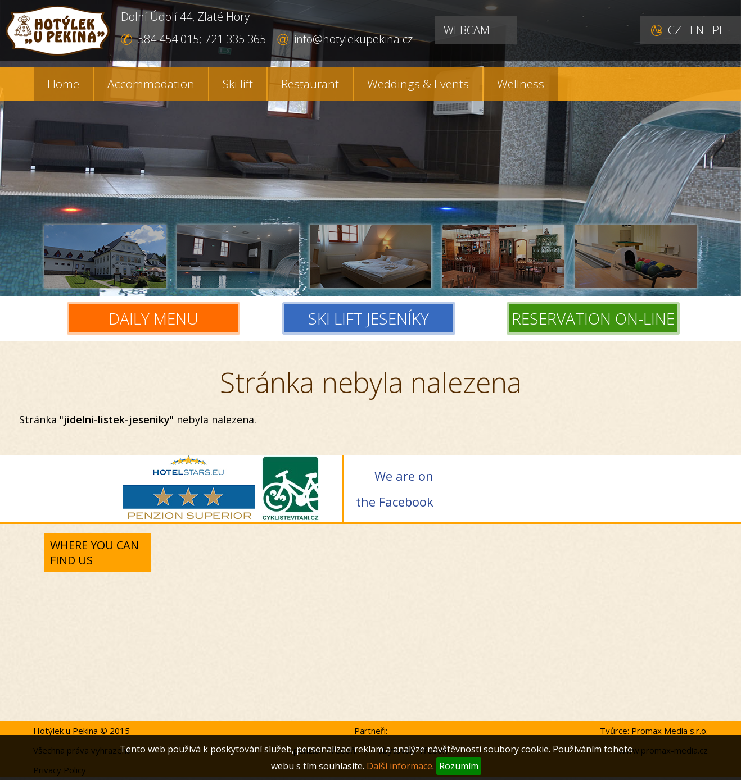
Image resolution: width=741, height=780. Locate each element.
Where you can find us (94, 552)
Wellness (520, 84)
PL (718, 30)
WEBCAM (467, 30)
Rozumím (458, 766)
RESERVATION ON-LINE (593, 318)
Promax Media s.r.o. (669, 730)
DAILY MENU (153, 318)
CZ (674, 30)
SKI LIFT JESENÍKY (370, 318)
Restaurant (310, 84)
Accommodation (151, 84)
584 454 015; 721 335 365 (202, 39)
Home (63, 84)
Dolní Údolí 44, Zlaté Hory (185, 16)
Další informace (399, 766)
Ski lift (238, 84)
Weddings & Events (418, 84)
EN (697, 30)
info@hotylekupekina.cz (353, 39)
